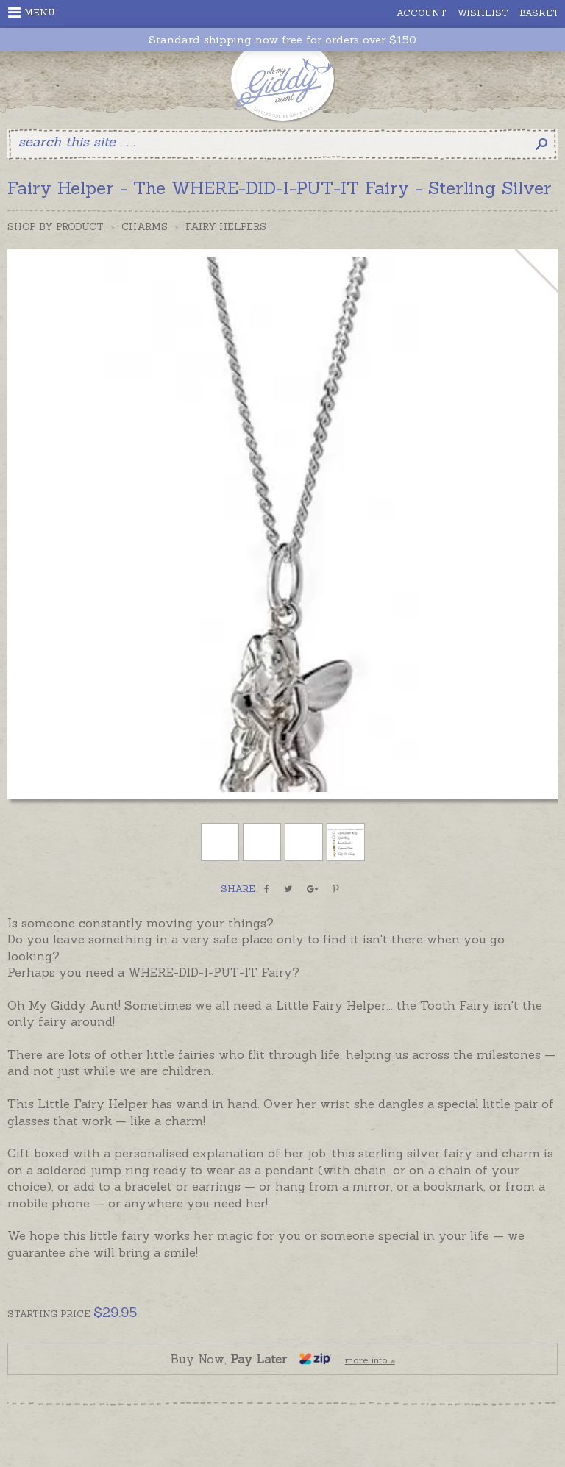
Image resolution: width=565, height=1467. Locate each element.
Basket (539, 12)
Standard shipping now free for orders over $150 (282, 40)
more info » (370, 1360)
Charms (144, 227)
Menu (31, 12)
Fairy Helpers (225, 227)
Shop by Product (55, 227)
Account (422, 12)
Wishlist (483, 12)
